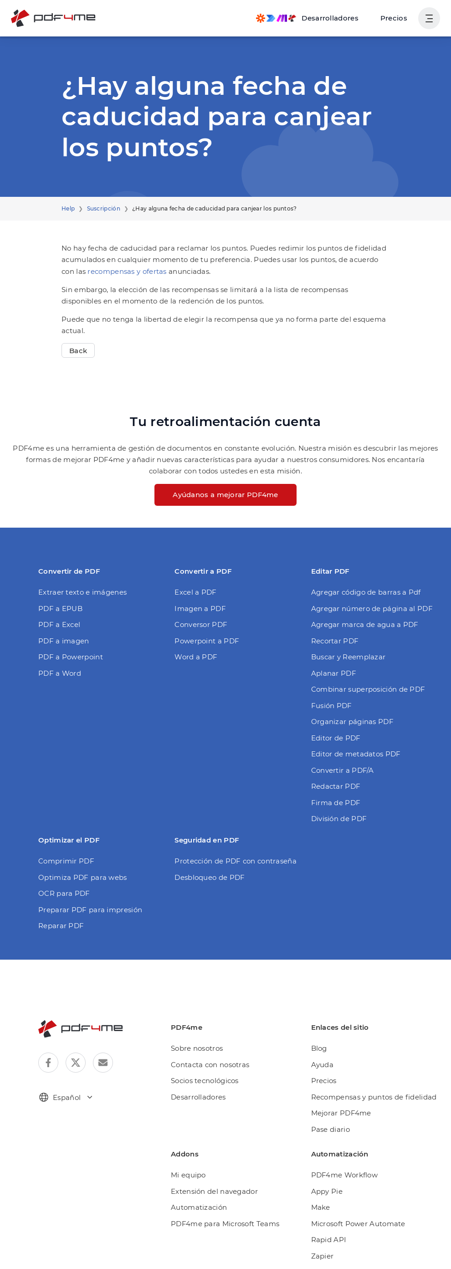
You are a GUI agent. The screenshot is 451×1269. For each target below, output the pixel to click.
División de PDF (339, 818)
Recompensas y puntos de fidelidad (374, 1097)
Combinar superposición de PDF (368, 689)
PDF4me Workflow (344, 1175)
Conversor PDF (200, 624)
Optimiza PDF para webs (82, 877)
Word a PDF (195, 656)
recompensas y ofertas (126, 271)
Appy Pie (327, 1191)
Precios (393, 18)
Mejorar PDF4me (341, 1113)
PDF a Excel (59, 624)
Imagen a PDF (200, 608)
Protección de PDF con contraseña (235, 861)
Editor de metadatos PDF (356, 754)
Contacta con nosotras (210, 1064)
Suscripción (103, 208)
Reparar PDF (61, 925)
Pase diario (330, 1129)
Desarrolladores (198, 1097)
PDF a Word (59, 673)
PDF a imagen (63, 641)
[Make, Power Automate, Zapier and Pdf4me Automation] (307, 18)
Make (320, 1207)
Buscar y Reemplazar (348, 656)
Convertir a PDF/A (342, 770)
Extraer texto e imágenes (82, 592)
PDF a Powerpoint (70, 656)
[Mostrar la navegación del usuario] (429, 18)
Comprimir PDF (66, 861)
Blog (319, 1048)
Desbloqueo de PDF (209, 877)
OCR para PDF (64, 893)
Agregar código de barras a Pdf (366, 592)
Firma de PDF (336, 802)
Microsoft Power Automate (358, 1223)
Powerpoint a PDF (206, 641)
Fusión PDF (331, 705)
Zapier (322, 1256)
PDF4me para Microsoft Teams (225, 1223)
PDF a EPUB (60, 608)
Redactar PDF (336, 786)
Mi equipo (188, 1175)
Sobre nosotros (197, 1048)
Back (78, 350)
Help (68, 208)
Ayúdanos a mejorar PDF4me (225, 494)
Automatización (199, 1207)
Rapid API (329, 1239)
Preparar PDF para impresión (90, 909)
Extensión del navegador (214, 1191)
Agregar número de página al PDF (372, 608)
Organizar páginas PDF (352, 721)
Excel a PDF (195, 592)
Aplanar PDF (333, 673)
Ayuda (322, 1064)
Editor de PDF (336, 738)
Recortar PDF (335, 641)
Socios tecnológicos (205, 1080)
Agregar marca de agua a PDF (365, 624)
